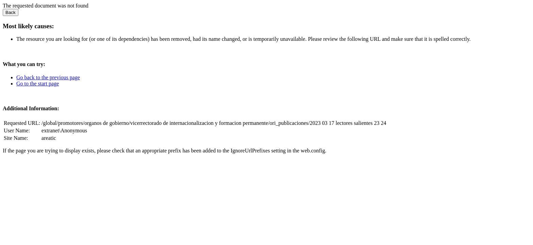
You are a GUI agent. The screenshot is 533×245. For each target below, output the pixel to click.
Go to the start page (37, 83)
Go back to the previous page (48, 77)
